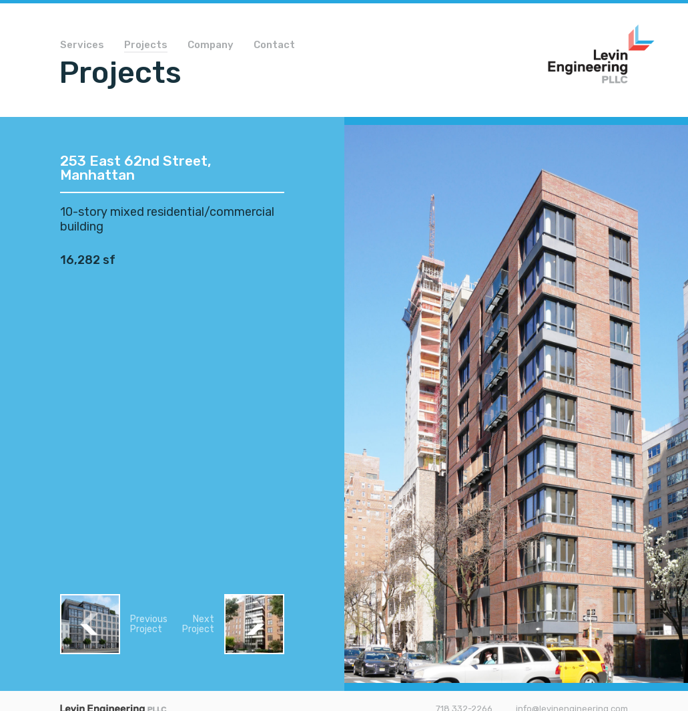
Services (82, 45)
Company (211, 45)
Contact (274, 45)
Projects (145, 45)
